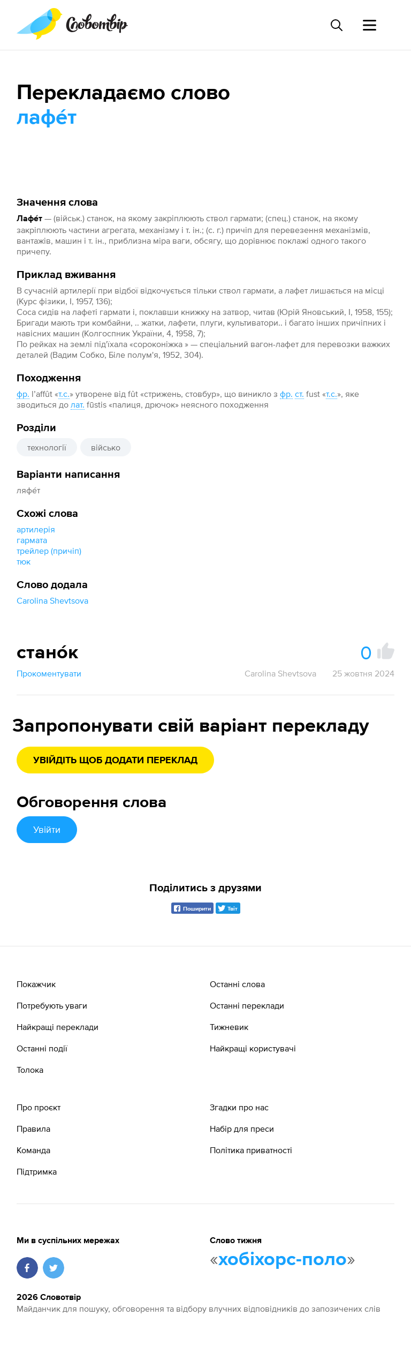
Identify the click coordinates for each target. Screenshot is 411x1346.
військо (105, 447)
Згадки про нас (239, 1107)
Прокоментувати (49, 673)
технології (46, 447)
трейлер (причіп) (49, 550)
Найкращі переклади (57, 1027)
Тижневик (229, 1027)
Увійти (46, 829)
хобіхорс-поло (282, 1259)
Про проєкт (38, 1107)
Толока (30, 1069)
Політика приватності (251, 1150)
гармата (32, 540)
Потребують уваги (52, 1005)
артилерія (36, 529)
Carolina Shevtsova (52, 600)
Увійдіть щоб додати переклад (115, 760)
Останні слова (237, 984)
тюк (24, 561)
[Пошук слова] (336, 25)
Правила (33, 1128)
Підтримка (37, 1171)
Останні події (42, 1048)
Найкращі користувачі (253, 1048)
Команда (33, 1150)
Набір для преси (242, 1128)
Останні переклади (247, 1005)
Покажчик (36, 984)
